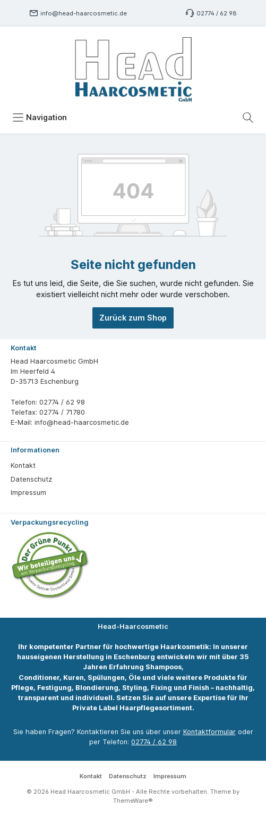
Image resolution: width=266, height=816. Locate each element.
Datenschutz (31, 479)
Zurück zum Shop (133, 317)
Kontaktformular (209, 732)
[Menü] (39, 117)
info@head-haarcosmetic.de (83, 13)
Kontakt (23, 465)
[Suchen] (248, 117)
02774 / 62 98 (216, 13)
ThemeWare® (133, 800)
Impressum (28, 493)
